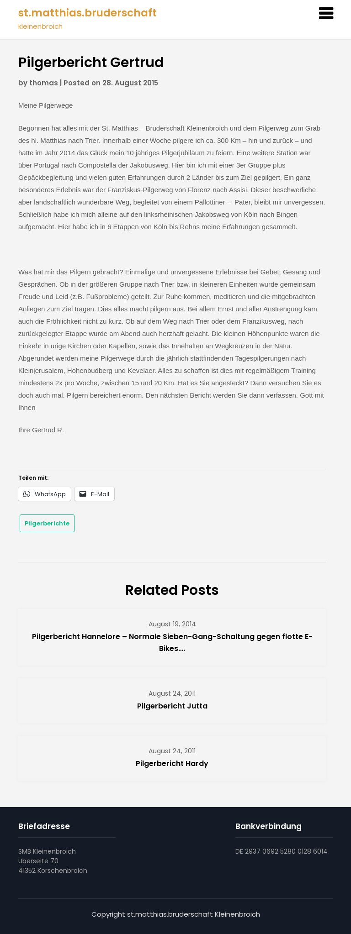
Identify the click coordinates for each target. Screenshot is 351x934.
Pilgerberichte (47, 523)
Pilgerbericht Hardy (172, 763)
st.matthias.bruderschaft (87, 12)
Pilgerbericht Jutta (172, 706)
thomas (43, 83)
